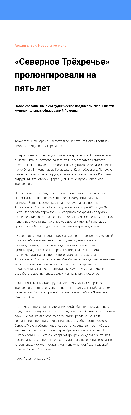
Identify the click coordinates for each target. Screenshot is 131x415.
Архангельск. (26, 45)
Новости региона (52, 45)
